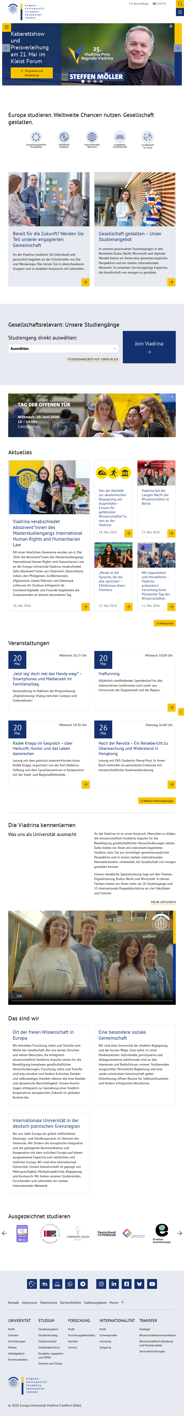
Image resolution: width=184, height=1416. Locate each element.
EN (159, 3)
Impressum (29, 1303)
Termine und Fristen (50, 1363)
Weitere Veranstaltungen (157, 801)
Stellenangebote (95, 1303)
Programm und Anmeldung (31, 73)
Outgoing (105, 1347)
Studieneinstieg (47, 1335)
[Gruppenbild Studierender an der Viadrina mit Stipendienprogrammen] (89, 81)
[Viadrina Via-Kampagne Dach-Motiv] (101, 81)
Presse (114, 1303)
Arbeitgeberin (16, 1353)
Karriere (73, 1341)
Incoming (105, 1341)
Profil (11, 1329)
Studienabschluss (49, 1347)
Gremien (13, 1335)
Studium (46, 1320)
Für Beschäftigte (139, 3)
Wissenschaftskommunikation (157, 1335)
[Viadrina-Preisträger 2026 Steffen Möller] (82, 81)
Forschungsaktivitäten (81, 1335)
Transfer (148, 1320)
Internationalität (117, 1320)
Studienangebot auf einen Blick (92, 359)
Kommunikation (18, 1359)
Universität (19, 1320)
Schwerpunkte (108, 1335)
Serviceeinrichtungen (152, 1351)
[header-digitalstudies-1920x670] (95, 81)
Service (72, 1347)
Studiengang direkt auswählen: (42, 337)
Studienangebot (48, 1329)
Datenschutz (48, 1303)
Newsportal (164, 623)
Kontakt (13, 1303)
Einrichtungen (16, 1341)
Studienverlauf (47, 1341)
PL (164, 3)
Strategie (144, 1329)
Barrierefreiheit (70, 1303)
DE (154, 3)
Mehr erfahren (163, 902)
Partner (12, 1347)
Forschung (79, 1320)
